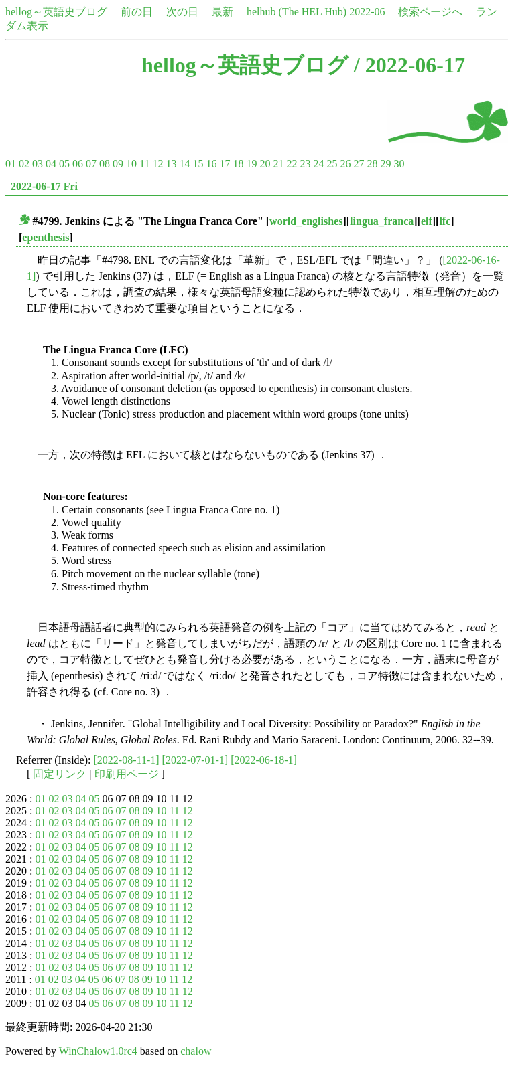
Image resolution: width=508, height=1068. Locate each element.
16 (211, 163)
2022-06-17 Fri (44, 186)
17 (224, 163)
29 (385, 163)
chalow (195, 1051)
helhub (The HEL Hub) (296, 11)
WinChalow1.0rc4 (98, 1051)
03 (37, 163)
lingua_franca (382, 221)
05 (64, 163)
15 (197, 163)
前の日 (137, 11)
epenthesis (45, 237)
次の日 (182, 11)
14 (184, 163)
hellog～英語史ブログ (56, 11)
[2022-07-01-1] (195, 760)
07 (91, 163)
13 (171, 163)
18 (238, 163)
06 (77, 163)
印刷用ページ (126, 774)
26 (345, 163)
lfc (444, 221)
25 (331, 163)
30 (398, 163)
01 (10, 163)
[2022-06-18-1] (264, 760)
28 (372, 163)
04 (51, 163)
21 (278, 163)
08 (104, 163)
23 (305, 163)
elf (426, 221)
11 (144, 163)
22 (291, 163)
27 (358, 163)
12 (157, 163)
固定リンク (59, 774)
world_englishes (305, 221)
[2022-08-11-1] (127, 760)
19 (251, 163)
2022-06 (367, 11)
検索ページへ (430, 11)
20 (264, 163)
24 (318, 163)
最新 (222, 11)
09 (118, 163)
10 (131, 163)
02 (24, 163)
